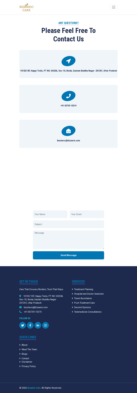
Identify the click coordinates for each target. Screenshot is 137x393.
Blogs (23, 354)
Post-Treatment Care (83, 303)
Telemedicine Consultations (87, 312)
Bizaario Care (34, 388)
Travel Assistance (82, 298)
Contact (24, 358)
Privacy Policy (27, 366)
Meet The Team (28, 349)
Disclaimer (25, 361)
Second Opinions (81, 307)
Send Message (69, 255)
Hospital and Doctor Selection (88, 293)
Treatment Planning (82, 289)
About (23, 345)
